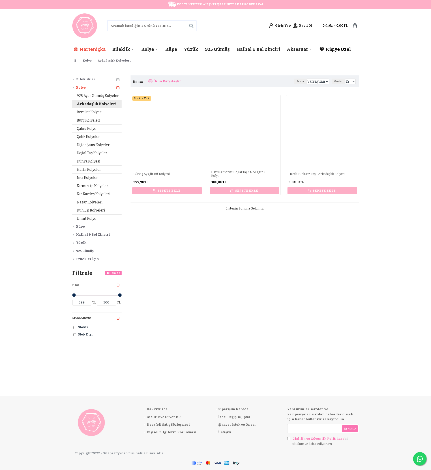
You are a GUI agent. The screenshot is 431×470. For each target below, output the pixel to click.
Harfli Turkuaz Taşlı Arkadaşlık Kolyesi (317, 174)
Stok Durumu (81, 317)
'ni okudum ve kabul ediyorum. (317, 441)
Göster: (340, 81)
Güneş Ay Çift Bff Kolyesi (151, 174)
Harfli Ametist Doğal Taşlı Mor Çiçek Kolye (238, 174)
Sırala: (296, 81)
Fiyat (75, 284)
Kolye (87, 60)
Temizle (115, 272)
